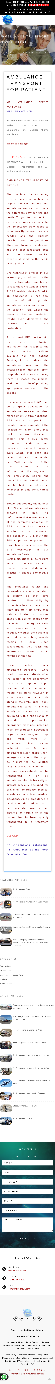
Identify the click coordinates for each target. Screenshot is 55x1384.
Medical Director (28, 1330)
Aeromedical (5, 966)
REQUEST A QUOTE (38, 5)
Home (5, 52)
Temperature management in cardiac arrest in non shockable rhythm (33, 1007)
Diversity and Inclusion (12, 1358)
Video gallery (34, 1336)
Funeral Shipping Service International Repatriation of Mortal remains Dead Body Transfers (30, 942)
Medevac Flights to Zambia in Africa (28, 1030)
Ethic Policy (11, 1354)
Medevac (4, 979)
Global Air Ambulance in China (25, 1106)
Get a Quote (27, 1238)
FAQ (33, 1364)
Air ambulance (6, 970)
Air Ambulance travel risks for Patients (29, 1093)
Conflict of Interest (26, 1354)
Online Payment (33, 1345)
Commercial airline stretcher (12, 975)
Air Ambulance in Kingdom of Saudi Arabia (30, 902)
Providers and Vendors (15, 1361)
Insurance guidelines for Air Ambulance (29, 1042)
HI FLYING (14, 157)
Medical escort (6, 983)
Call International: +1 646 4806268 (27, 2)
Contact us (27, 1149)
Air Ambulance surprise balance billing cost (31, 1055)
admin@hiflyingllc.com (18, 12)
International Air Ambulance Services (23, 1342)
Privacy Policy (33, 1348)
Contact (40, 1330)
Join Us (27, 1358)
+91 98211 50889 (17, 1270)
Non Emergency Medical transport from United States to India (32, 1018)
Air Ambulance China (21, 889)
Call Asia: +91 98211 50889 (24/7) (28, 9)
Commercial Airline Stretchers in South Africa (31, 927)
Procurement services (42, 1358)
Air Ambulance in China (22, 1118)
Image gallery (21, 1336)
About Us (15, 1330)
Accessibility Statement (38, 1361)
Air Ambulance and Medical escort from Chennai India (33, 1082)
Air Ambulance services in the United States (31, 1068)
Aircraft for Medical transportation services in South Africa (32, 916)
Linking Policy (42, 1354)
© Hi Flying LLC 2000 (26, 1370)
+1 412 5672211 (16, 5)
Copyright (24, 1364)
